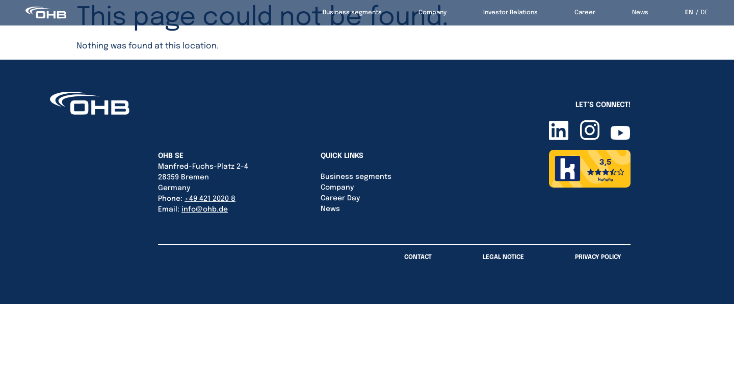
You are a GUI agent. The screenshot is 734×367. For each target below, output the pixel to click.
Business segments (352, 13)
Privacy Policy (598, 257)
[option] (702, 13)
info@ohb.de (204, 209)
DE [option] (705, 13)
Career (584, 13)
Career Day (340, 198)
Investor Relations (510, 13)
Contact (418, 257)
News (640, 13)
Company (432, 13)
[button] (22, 344)
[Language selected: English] (697, 13)
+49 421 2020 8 (210, 198)
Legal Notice (503, 257)
